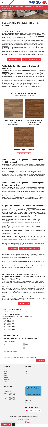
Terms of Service (31, 357)
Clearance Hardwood (13, 59)
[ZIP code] (34, 348)
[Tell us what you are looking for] (24, 353)
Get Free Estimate (24, 303)
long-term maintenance (13, 209)
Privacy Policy (23, 357)
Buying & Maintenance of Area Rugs (30, 248)
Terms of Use (35, 416)
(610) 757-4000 (7, 318)
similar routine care (31, 208)
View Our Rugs (13, 248)
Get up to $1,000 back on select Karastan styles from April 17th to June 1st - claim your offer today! (24, 7)
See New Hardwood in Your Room (31, 59)
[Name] (13, 344)
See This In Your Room (13, 124)
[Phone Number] (13, 348)
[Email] (34, 344)
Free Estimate (6, 424)
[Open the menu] (2, 2)
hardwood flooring (16, 31)
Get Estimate (40, 360)
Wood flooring (5, 72)
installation (5, 46)
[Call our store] (13, 424)
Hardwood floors (6, 40)
